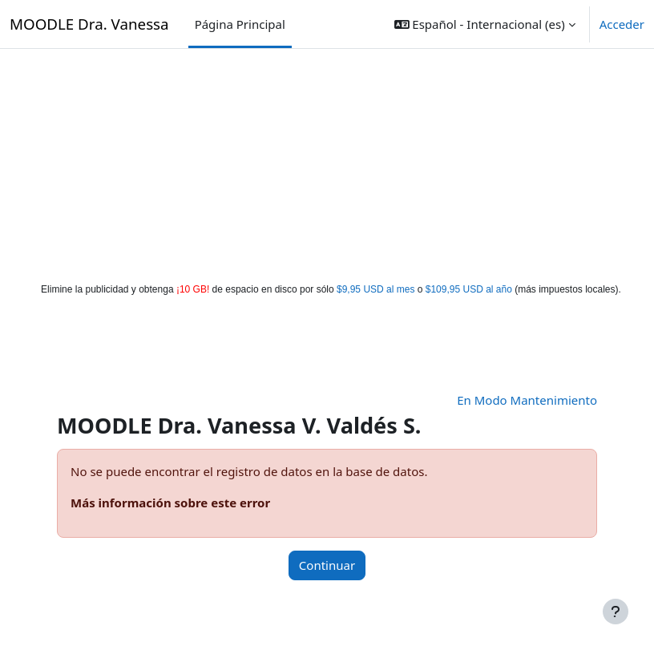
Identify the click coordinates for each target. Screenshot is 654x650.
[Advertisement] (327, 162)
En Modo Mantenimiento (527, 400)
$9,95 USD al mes (375, 289)
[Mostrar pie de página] (615, 611)
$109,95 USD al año (469, 289)
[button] (485, 24)
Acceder (622, 24)
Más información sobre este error (170, 503)
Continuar (327, 565)
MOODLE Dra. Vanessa (89, 24)
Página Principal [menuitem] (240, 24)
